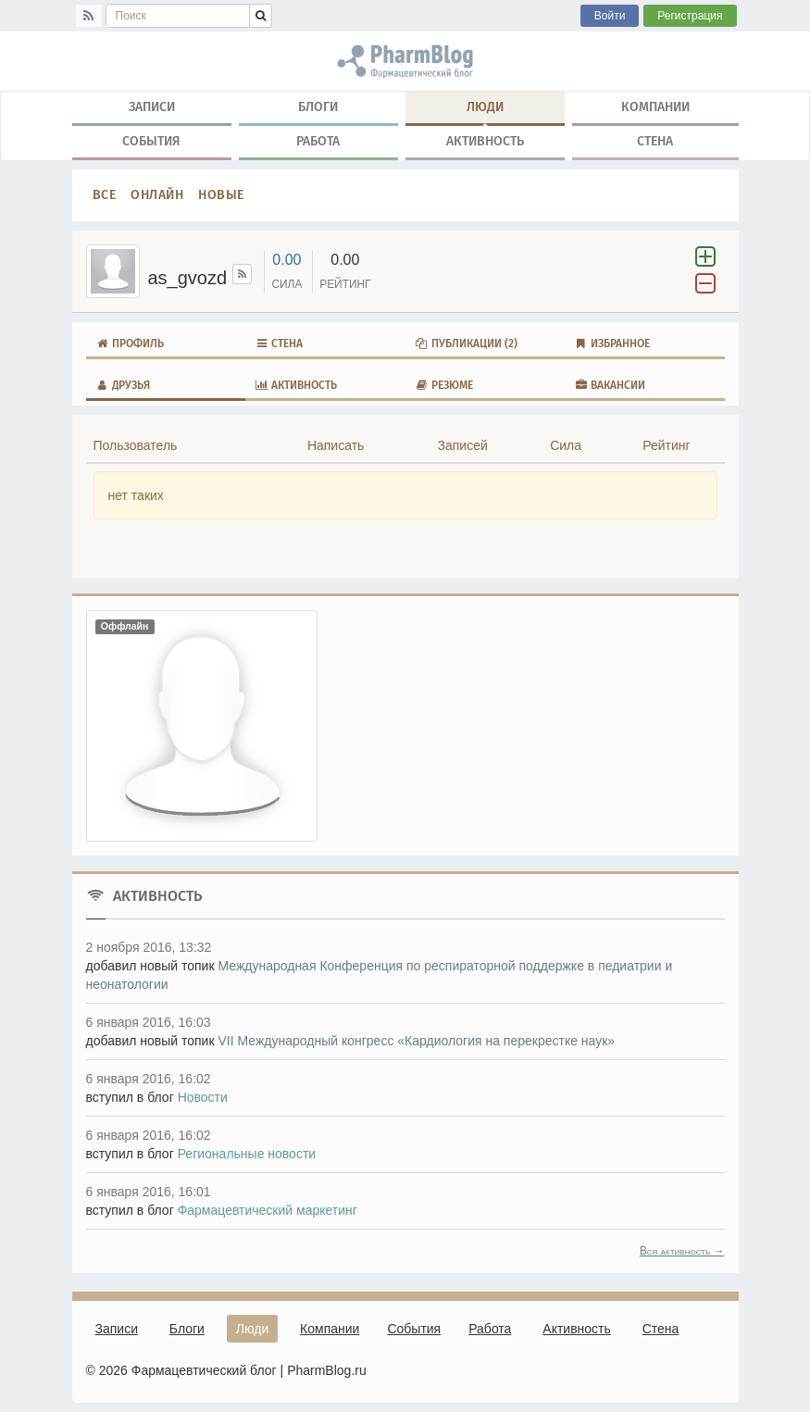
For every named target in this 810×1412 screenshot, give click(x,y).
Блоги (318, 107)
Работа (318, 141)
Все (105, 195)
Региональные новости (247, 1153)
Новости (203, 1097)
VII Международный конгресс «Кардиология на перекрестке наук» (416, 1040)
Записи (152, 107)
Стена (655, 141)
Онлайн (157, 195)
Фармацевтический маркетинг (267, 1210)
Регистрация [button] (689, 15)
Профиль (129, 343)
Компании (655, 107)
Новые (221, 195)
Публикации (466, 343)
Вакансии (609, 385)
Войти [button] (610, 15)
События (151, 141)
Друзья (122, 385)
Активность (485, 141)
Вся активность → (682, 1250)
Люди (485, 111)
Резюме (444, 385)
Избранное (612, 343)
